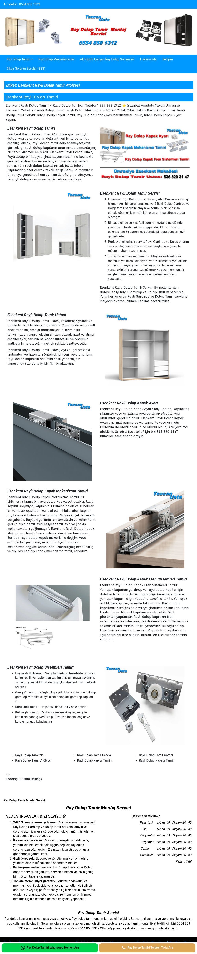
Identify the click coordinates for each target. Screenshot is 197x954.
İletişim (167, 59)
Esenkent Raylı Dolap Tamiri (32, 97)
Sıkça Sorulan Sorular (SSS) (26, 68)
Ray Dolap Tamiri (18, 59)
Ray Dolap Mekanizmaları (56, 59)
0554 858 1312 (29, 4)
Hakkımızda (148, 59)
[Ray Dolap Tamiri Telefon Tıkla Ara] (147, 947)
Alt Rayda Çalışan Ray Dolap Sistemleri (107, 59)
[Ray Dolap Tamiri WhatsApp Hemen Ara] (50, 947)
